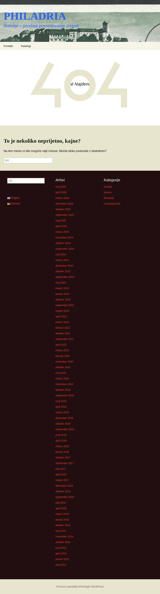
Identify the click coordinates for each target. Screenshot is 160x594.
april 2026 (61, 192)
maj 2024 (61, 254)
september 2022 (65, 305)
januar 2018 (62, 451)
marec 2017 (62, 480)
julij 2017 (61, 468)
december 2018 (64, 418)
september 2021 (65, 339)
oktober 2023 (63, 271)
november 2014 (64, 536)
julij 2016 (61, 502)
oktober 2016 (63, 491)
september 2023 (65, 277)
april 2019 (61, 406)
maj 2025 (61, 220)
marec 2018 (62, 446)
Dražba (108, 186)
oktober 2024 (63, 243)
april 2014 (61, 553)
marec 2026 (62, 198)
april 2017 (61, 474)
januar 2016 (62, 519)
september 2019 (65, 395)
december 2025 (64, 203)
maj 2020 (61, 372)
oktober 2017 (63, 457)
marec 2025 (62, 231)
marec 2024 (62, 260)
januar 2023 (62, 293)
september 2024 (65, 248)
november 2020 (64, 361)
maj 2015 (61, 530)
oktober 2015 (63, 525)
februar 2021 (63, 356)
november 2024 (64, 237)
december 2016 (64, 485)
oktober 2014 (63, 542)
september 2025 (65, 214)
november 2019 (64, 384)
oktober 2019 (63, 389)
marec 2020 (62, 378)
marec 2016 (62, 513)
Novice (108, 192)
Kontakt (8, 45)
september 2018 (65, 429)
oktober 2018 (63, 423)
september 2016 (65, 497)
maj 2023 (61, 282)
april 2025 (61, 226)
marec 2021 (62, 350)
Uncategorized (112, 203)
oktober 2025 (63, 209)
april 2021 (61, 344)
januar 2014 (62, 559)
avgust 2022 (62, 310)
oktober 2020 (63, 367)
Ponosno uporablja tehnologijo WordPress (80, 586)
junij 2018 (61, 434)
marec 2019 (62, 412)
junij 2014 (61, 547)
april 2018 (61, 440)
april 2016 (61, 508)
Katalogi (26, 45)
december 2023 (64, 265)
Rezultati (109, 198)
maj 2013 (61, 564)
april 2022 (61, 316)
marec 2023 (62, 288)
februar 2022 (63, 327)
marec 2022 (62, 322)
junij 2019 (61, 401)
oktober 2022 (63, 299)
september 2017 (65, 463)
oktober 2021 (63, 333)
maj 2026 (61, 186)
